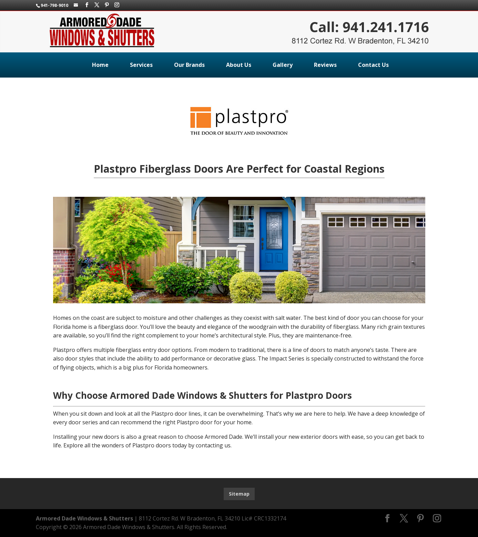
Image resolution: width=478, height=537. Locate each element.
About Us (238, 65)
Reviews (325, 65)
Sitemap (239, 493)
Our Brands (189, 65)
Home (100, 65)
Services (141, 65)
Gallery (283, 65)
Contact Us (373, 65)
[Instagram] (116, 5)
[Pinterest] (106, 5)
